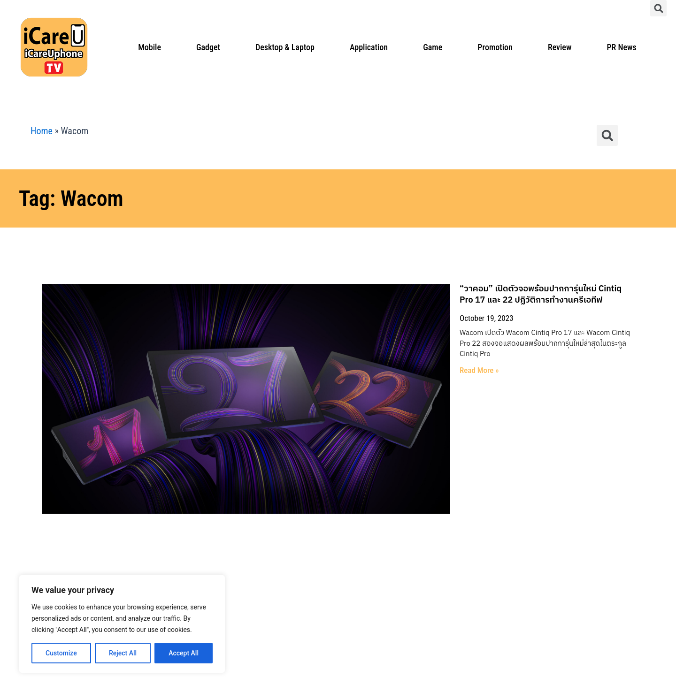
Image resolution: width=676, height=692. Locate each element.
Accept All (184, 653)
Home (42, 131)
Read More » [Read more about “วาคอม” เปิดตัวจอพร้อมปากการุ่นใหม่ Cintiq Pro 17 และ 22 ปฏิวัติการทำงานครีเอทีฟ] (249, 338)
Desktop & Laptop (285, 47)
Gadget (208, 47)
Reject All (123, 653)
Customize (61, 653)
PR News (621, 47)
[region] (122, 624)
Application (369, 47)
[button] (658, 8)
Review (560, 47)
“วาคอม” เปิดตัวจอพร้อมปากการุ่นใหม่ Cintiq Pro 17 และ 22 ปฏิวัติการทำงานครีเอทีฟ (382, 289)
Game (432, 47)
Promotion (495, 47)
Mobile (149, 47)
